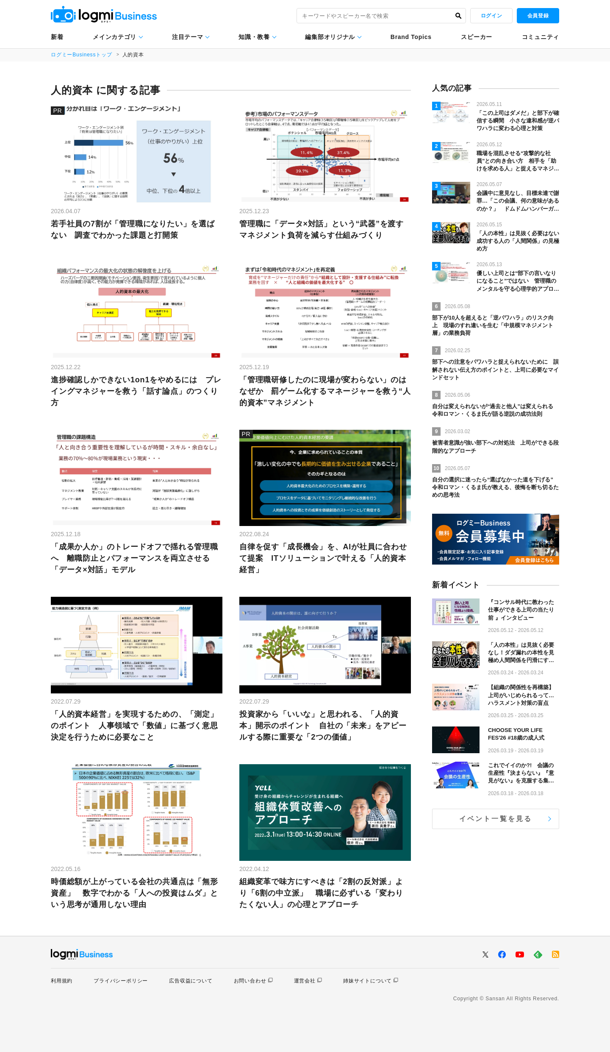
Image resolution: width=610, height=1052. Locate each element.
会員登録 (538, 16)
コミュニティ (540, 36)
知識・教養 (254, 36)
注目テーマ (187, 36)
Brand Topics (411, 36)
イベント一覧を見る (495, 818)
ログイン (491, 16)
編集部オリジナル (330, 36)
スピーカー (476, 36)
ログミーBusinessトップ (81, 54)
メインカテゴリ (114, 36)
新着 (57, 36)
